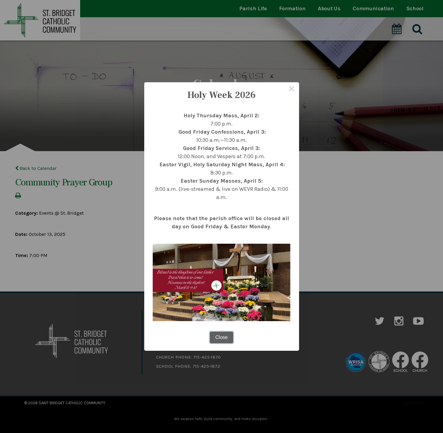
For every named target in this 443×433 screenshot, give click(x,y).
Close (221, 337)
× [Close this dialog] (291, 89)
